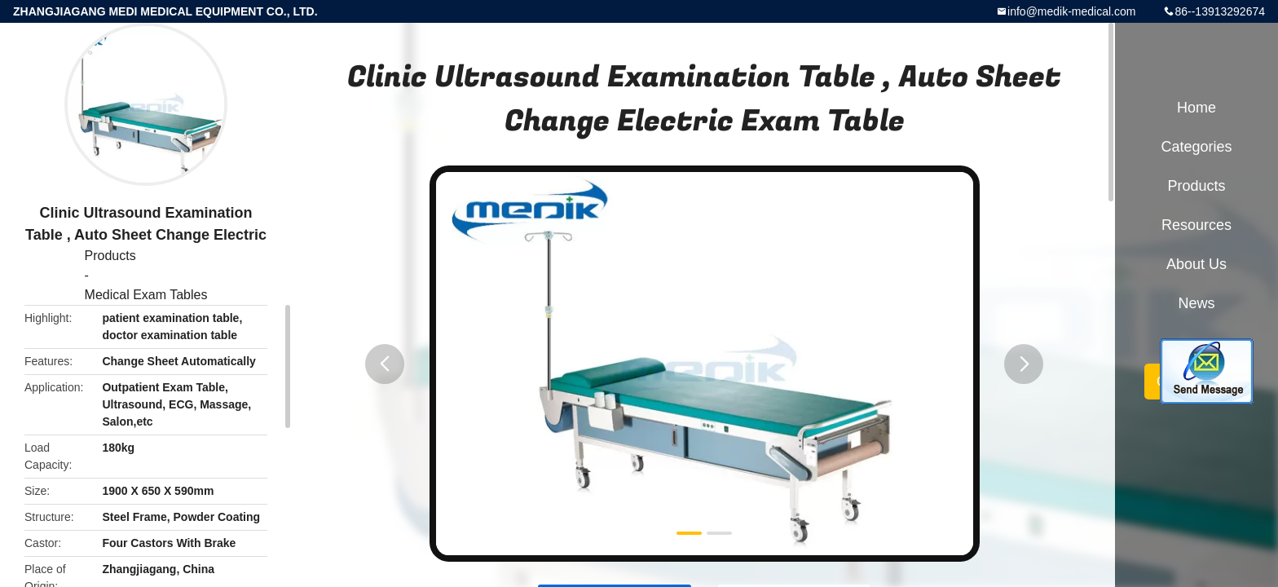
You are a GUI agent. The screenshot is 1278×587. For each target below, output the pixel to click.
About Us (1196, 264)
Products (110, 256)
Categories (1196, 147)
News (1196, 303)
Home (1196, 107)
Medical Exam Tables (146, 295)
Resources (1196, 225)
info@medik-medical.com (1071, 11)
